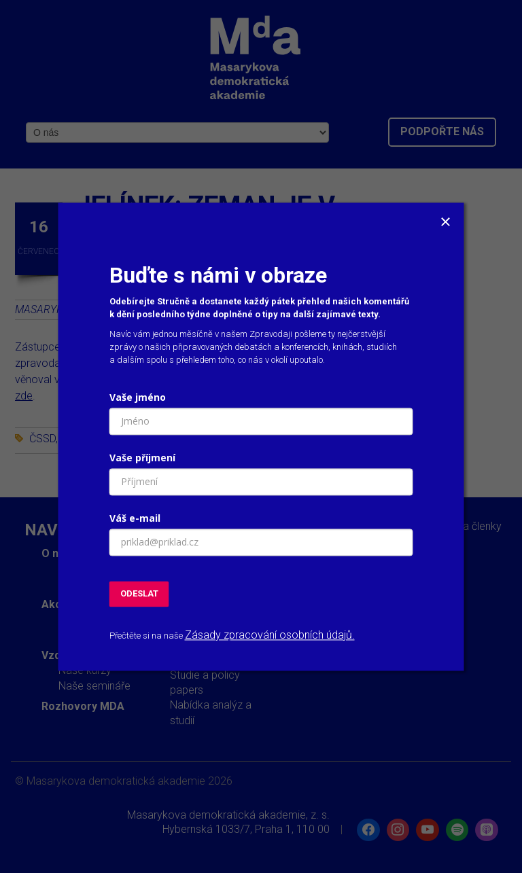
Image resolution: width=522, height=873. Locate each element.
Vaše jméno (137, 397)
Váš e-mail (134, 518)
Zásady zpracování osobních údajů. (270, 635)
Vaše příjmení (142, 457)
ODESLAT (139, 593)
